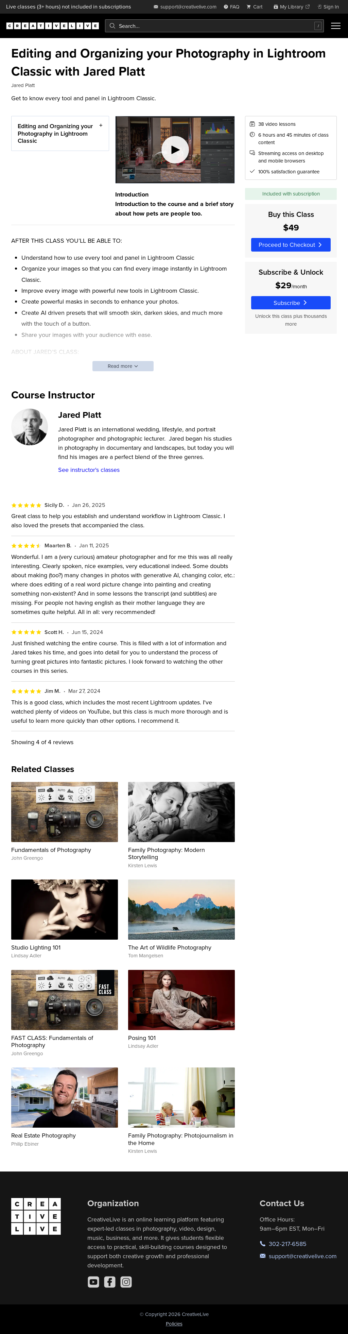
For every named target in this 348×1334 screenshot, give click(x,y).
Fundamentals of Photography (51, 849)
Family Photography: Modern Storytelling (166, 853)
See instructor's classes (89, 469)
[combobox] (214, 26)
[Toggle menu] (336, 26)
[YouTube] (93, 1282)
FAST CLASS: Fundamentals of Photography (52, 1041)
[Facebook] (110, 1282)
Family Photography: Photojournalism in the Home (180, 1139)
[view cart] (256, 6)
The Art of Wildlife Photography (169, 947)
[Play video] (175, 149)
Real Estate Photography (43, 1135)
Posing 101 (142, 1037)
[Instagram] (126, 1282)
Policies (174, 1323)
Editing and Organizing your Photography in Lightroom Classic (55, 133)
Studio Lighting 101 (35, 947)
